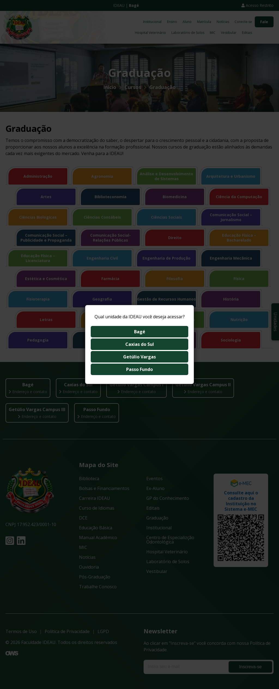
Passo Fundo (139, 369)
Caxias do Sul (139, 344)
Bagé (139, 332)
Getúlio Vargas (139, 357)
